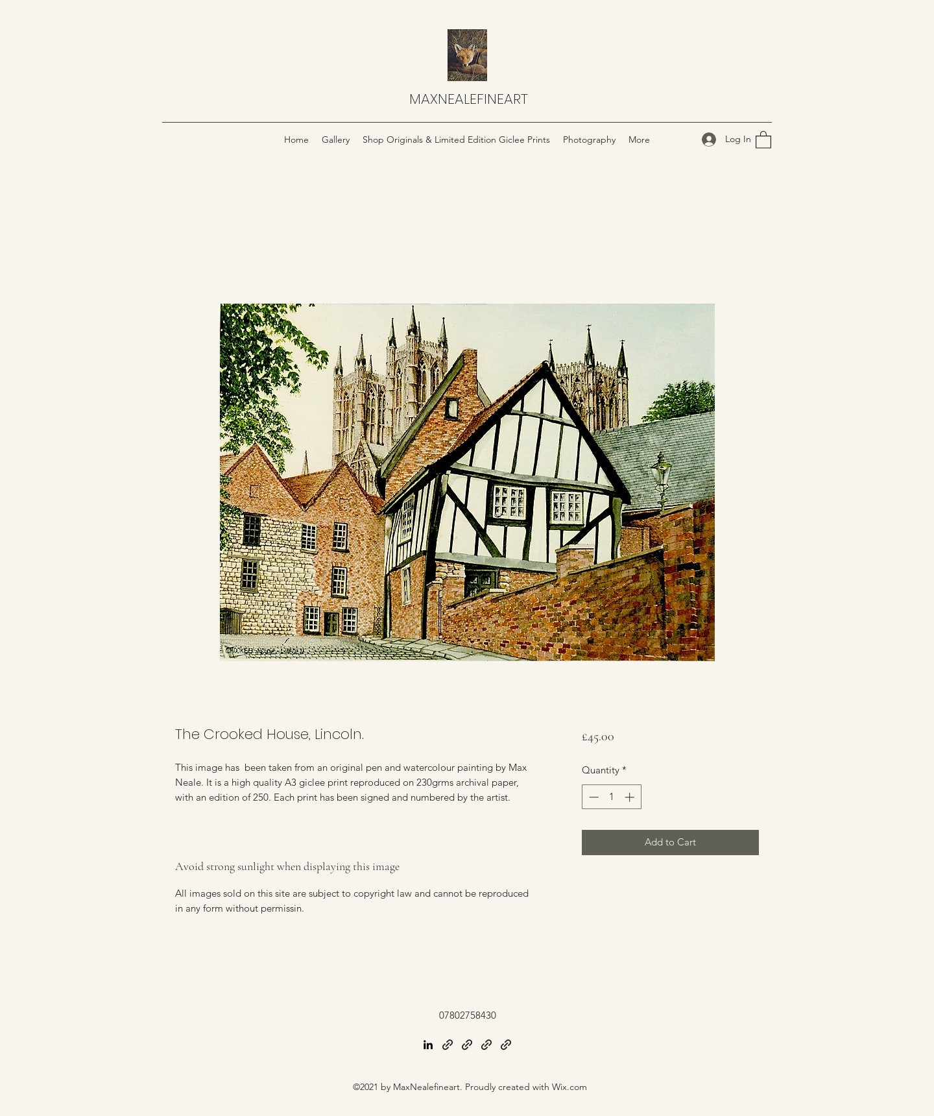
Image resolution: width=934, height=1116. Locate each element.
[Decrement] (592, 797)
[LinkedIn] (428, 1044)
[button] (763, 139)
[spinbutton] (611, 797)
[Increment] (631, 797)
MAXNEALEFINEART (468, 99)
